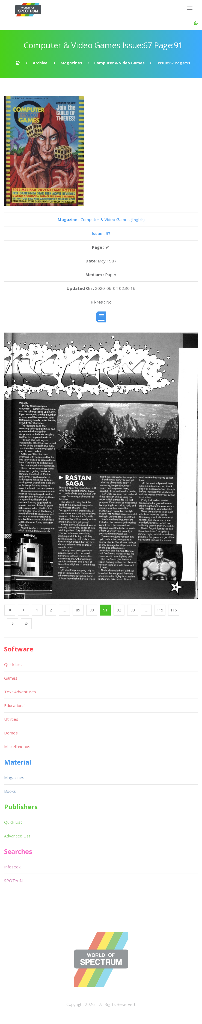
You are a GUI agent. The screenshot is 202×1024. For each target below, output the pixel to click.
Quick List (13, 664)
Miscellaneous (17, 746)
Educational (14, 705)
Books (10, 791)
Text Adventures (20, 691)
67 (101, 233)
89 (78, 610)
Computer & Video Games (119, 62)
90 (92, 610)
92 (119, 610)
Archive (40, 62)
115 (160, 610)
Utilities (11, 719)
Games (10, 678)
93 (132, 610)
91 (105, 610)
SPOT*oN (13, 880)
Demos (11, 733)
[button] (196, 23)
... (64, 610)
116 (173, 610)
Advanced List (17, 836)
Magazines (71, 62)
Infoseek (12, 866)
